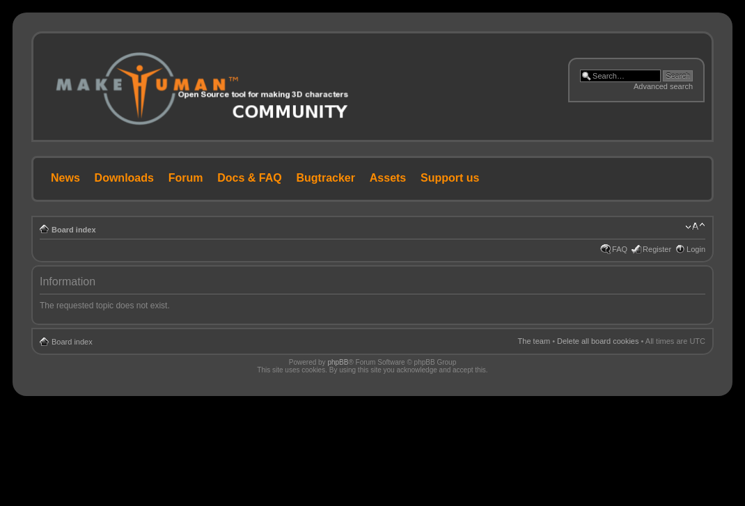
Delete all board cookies (597, 341)
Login (696, 249)
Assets (388, 178)
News (65, 178)
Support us (450, 178)
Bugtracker (326, 178)
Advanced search (663, 86)
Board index (74, 230)
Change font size (695, 227)
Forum (185, 178)
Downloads (124, 178)
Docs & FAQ (249, 178)
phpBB (337, 362)
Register (657, 249)
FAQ (619, 249)
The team (534, 341)
